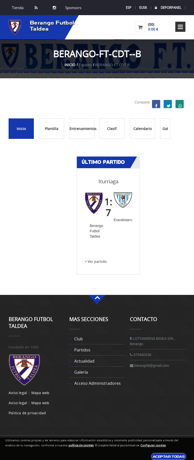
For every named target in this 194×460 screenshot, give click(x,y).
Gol (165, 128)
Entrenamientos (81, 128)
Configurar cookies (153, 445)
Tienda (17, 7)
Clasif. (112, 128)
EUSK (143, 7)
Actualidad (84, 361)
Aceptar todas (169, 456)
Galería (81, 372)
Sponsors (72, 7)
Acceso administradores (97, 383)
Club (78, 339)
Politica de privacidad (27, 413)
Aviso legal (18, 392)
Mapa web (40, 392)
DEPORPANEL (168, 7)
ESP (128, 7)
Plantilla (51, 128)
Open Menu (180, 27)
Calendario (142, 128)
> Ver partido (96, 261)
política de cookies (81, 445)
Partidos (82, 350)
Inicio (69, 64)
